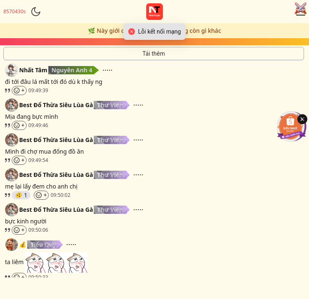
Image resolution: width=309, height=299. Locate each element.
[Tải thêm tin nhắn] (153, 53)
